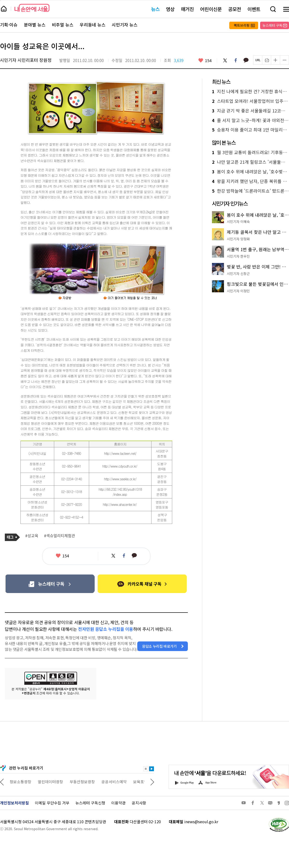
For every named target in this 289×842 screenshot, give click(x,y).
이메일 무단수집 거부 (52, 803)
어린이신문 (211, 9)
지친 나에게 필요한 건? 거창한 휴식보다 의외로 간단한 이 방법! (250, 91)
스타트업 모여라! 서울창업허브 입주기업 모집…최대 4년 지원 (250, 101)
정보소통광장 (49, 781)
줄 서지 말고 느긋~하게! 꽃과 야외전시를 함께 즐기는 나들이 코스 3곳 (250, 120)
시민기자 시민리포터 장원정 (26, 60)
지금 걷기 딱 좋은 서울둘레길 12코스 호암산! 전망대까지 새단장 (250, 110)
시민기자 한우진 (238, 256)
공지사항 (139, 803)
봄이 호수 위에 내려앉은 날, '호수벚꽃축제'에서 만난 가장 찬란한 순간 (250, 171)
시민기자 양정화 (238, 238)
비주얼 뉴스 (62, 24)
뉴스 (155, 9)
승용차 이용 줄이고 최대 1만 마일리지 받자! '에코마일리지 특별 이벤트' (250, 129)
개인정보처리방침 (14, 803)
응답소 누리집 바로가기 (159, 646)
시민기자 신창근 (238, 273)
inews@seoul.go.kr (201, 821)
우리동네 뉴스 (92, 24)
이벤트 (253, 9)
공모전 (234, 9)
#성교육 (31, 536)
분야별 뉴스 (35, 24)
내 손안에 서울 (31, 8)
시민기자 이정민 (238, 290)
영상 (170, 9)
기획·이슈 (9, 24)
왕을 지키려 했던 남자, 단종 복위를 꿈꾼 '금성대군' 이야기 (250, 181)
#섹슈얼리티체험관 (59, 536)
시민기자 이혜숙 (238, 221)
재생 (151, 768)
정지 (145, 768)
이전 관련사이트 (2, 781)
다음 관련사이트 (152, 781)
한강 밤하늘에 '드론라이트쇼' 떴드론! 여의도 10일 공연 (250, 191)
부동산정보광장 (111, 781)
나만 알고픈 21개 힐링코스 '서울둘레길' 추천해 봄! (250, 162)
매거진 (187, 9)
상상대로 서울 (21, 781)
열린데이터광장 (79, 781)
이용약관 (118, 803)
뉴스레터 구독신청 (90, 803)
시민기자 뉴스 (125, 24)
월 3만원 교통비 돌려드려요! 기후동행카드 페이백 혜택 (250, 152)
